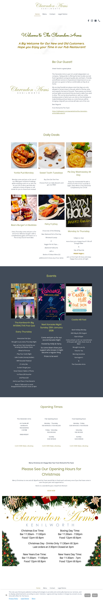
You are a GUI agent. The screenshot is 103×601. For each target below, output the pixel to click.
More (33, 599)
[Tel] (99, 21)
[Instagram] (92, 21)
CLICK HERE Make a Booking (24, 446)
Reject (95, 595)
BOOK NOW (51, 491)
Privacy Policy (13, 599)
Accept (87, 595)
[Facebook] (88, 21)
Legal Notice (25, 599)
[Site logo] (51, 6)
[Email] (95, 21)
